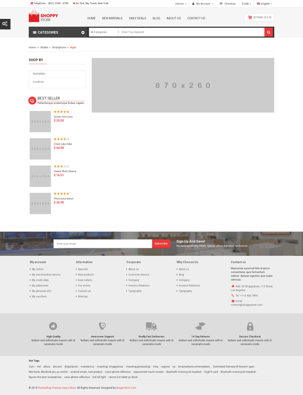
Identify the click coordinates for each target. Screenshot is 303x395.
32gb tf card (211, 371)
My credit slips (40, 280)
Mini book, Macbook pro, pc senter (48, 371)
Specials (83, 269)
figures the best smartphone (45, 377)
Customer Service (138, 274)
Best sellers (85, 280)
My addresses (40, 285)
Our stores (84, 285)
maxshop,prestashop (138, 366)
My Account (203, 3)
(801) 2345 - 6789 (58, 3)
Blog (156, 18)
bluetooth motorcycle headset (183, 371)
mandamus (87, 366)
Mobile (44, 47)
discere (57, 366)
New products (86, 274)
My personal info (41, 291)
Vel (39, 366)
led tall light (99, 377)
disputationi (71, 366)
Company (133, 280)
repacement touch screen (148, 371)
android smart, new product (86, 371)
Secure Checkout (250, 336)
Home (92, 18)
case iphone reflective (118, 371)
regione (165, 366)
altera (46, 366)
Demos (179, 3)
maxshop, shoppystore (110, 366)
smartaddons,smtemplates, (194, 366)
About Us (174, 18)
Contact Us (196, 18)
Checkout (230, 3)
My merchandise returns (46, 274)
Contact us (84, 291)
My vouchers (39, 296)
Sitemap (83, 296)
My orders (37, 269)
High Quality (53, 336)
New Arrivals (112, 18)
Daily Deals (137, 18)
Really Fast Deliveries (151, 336)
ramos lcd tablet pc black (123, 377)
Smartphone (59, 47)
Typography (135, 291)
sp (173, 366)
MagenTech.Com (126, 387)
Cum (31, 366)
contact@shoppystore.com (247, 304)
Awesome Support (102, 336)
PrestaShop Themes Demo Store (57, 387)
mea (155, 366)
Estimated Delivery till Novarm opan (233, 366)
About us (133, 269)
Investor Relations (139, 285)
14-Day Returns (200, 336)
